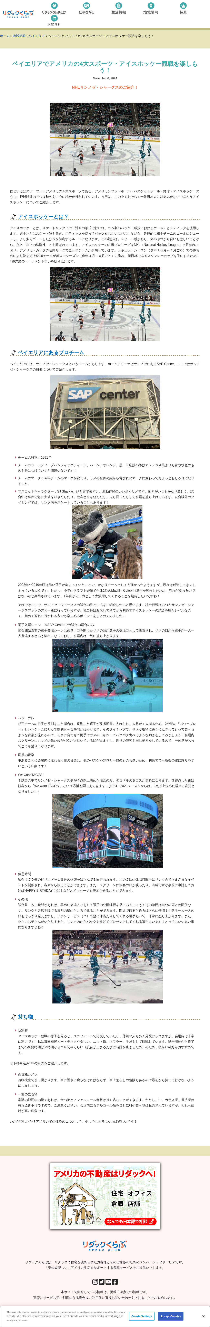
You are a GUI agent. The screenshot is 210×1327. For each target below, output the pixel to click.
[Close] (203, 1318)
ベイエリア (37, 36)
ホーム (5, 36)
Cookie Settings (141, 1318)
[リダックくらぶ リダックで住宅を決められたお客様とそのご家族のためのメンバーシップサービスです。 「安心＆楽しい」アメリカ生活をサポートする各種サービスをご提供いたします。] (18, 14)
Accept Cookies (171, 1318)
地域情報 (19, 36)
